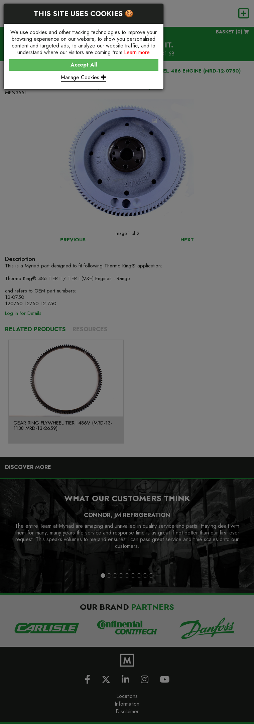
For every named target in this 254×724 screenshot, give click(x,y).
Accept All (84, 65)
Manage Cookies (83, 77)
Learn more (137, 52)
